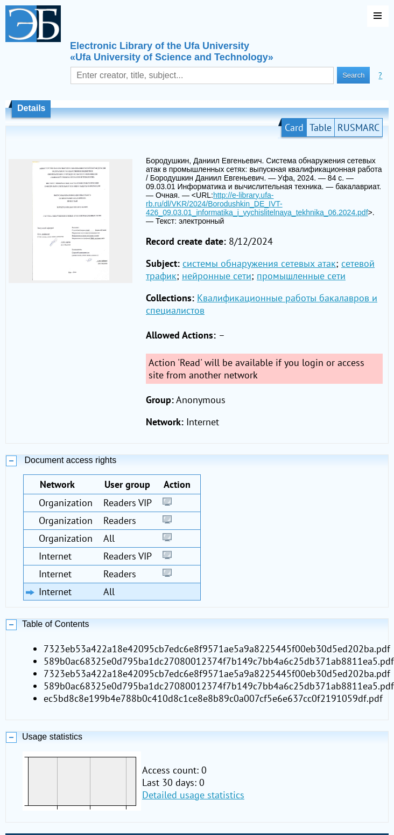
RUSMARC (358, 127)
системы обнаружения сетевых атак (259, 263)
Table (320, 127)
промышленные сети (301, 276)
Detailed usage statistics (193, 795)
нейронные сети (216, 276)
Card (294, 127)
